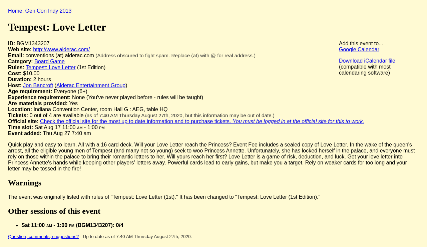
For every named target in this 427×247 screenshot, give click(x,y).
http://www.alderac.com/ (61, 49)
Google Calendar (359, 49)
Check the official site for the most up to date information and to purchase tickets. (202, 121)
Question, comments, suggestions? (43, 236)
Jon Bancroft (38, 85)
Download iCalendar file (367, 61)
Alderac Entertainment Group (90, 85)
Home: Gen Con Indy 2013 (39, 11)
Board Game (49, 61)
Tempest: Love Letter (50, 67)
